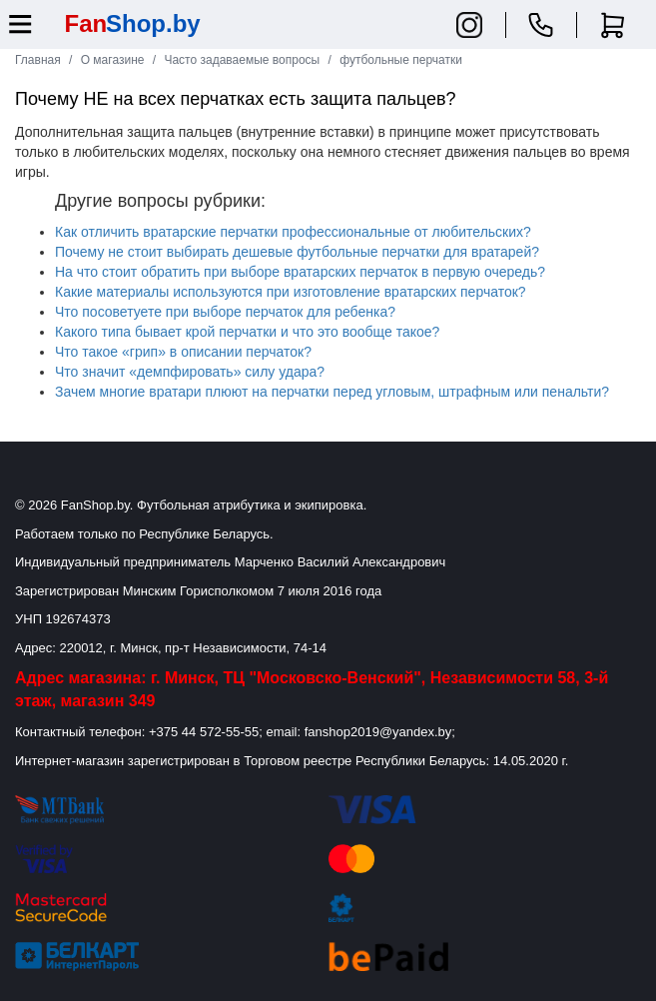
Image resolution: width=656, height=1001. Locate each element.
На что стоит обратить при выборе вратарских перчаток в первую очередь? (300, 272)
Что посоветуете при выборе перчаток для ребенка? (225, 312)
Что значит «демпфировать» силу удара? (190, 372)
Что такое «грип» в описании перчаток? (183, 352)
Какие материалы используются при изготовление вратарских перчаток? (290, 292)
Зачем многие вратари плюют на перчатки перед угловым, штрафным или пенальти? (332, 392)
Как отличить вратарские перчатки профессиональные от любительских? (293, 232)
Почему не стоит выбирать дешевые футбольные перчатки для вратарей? (297, 252)
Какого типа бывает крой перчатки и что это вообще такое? (247, 332)
